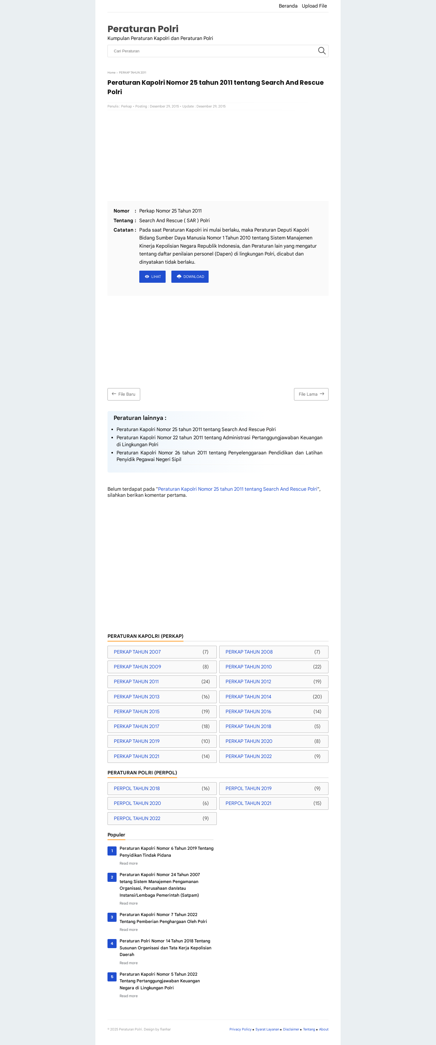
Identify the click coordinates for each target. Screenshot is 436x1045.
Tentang (309, 1029)
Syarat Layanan (267, 1029)
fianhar (165, 1029)
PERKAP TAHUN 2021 (136, 756)
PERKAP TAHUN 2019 (137, 741)
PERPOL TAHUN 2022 (137, 819)
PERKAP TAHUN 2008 (249, 652)
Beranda (288, 6)
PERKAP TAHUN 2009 (137, 667)
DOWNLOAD (193, 276)
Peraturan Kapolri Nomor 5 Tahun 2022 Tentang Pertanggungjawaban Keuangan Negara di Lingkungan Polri (160, 981)
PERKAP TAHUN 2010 (249, 667)
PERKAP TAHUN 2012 (248, 682)
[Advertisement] (218, 155)
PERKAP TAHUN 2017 (136, 727)
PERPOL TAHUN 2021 (248, 803)
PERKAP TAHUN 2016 (248, 712)
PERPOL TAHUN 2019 (249, 789)
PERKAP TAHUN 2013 (137, 697)
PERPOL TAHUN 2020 (137, 803)
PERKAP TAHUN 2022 (249, 756)
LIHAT (156, 276)
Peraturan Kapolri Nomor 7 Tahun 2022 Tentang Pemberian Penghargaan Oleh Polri (163, 918)
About (324, 1029)
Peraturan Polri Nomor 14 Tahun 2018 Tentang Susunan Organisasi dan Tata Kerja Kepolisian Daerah (165, 947)
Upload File (314, 6)
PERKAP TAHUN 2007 (137, 652)
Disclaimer (291, 1029)
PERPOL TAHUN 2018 (137, 789)
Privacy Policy (241, 1029)
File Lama (312, 393)
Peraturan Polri (142, 28)
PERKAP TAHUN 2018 (248, 727)
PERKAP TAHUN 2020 (249, 741)
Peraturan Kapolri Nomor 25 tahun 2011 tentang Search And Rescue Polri (196, 430)
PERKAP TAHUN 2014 (248, 697)
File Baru (122, 393)
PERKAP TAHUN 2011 (136, 682)
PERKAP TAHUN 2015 (137, 712)
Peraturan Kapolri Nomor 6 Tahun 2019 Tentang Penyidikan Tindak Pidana (166, 852)
